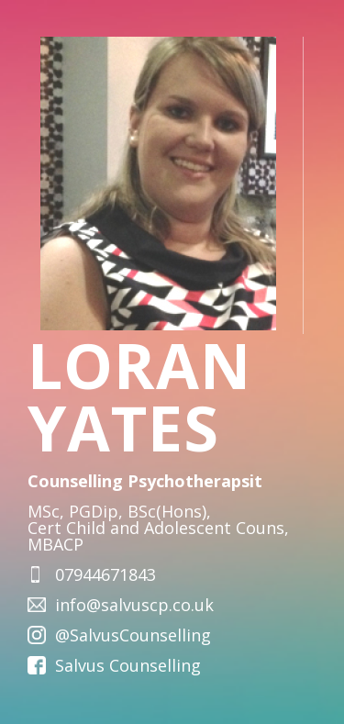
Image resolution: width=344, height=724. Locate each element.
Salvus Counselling (128, 665)
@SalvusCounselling (133, 635)
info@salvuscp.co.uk (134, 605)
